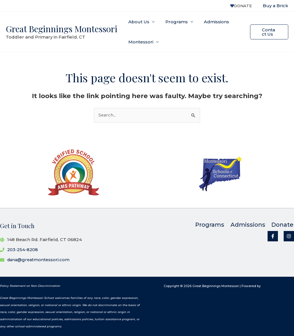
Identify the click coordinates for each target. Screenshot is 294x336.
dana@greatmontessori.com (39, 259)
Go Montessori (273, 286)
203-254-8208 (23, 249)
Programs (174, 21)
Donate (242, 5)
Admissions (211, 21)
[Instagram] (289, 236)
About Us (137, 21)
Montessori (139, 42)
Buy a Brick (275, 5)
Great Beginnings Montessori (61, 29)
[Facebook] (273, 236)
